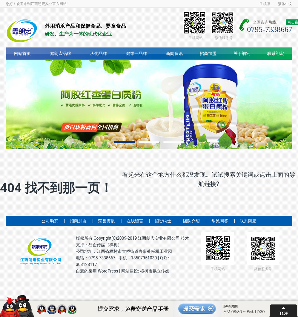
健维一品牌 (136, 53)
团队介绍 (191, 220)
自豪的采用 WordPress (97, 271)
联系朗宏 (275, 53)
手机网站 (194, 25)
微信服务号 (222, 25)
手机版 (264, 4)
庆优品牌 (98, 53)
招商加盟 (208, 53)
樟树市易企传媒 (154, 271)
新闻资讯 (174, 53)
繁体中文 (285, 4)
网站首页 (22, 53)
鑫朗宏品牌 (60, 53)
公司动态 (50, 220)
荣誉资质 (106, 220)
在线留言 (135, 220)
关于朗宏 (242, 53)
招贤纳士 (163, 220)
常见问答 (219, 220)
